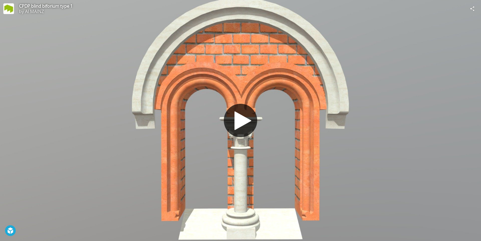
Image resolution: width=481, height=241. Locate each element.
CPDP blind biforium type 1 (45, 6)
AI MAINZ (34, 11)
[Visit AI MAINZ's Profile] (8, 8)
